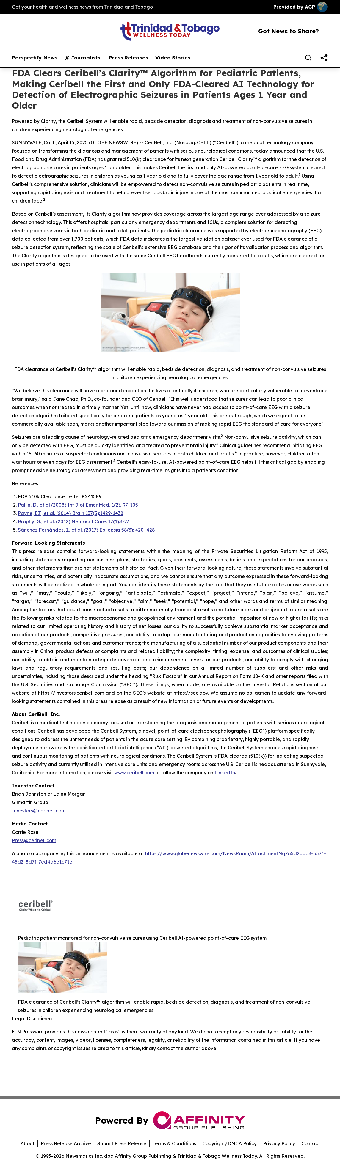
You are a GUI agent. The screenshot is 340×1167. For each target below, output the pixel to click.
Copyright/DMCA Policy (229, 1143)
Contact (310, 1143)
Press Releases (128, 58)
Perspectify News (34, 58)
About (28, 1143)
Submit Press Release (121, 1143)
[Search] (308, 58)
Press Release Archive (66, 1143)
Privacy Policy (279, 1143)
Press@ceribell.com (34, 840)
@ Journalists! (83, 58)
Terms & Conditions (174, 1143)
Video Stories (172, 58)
